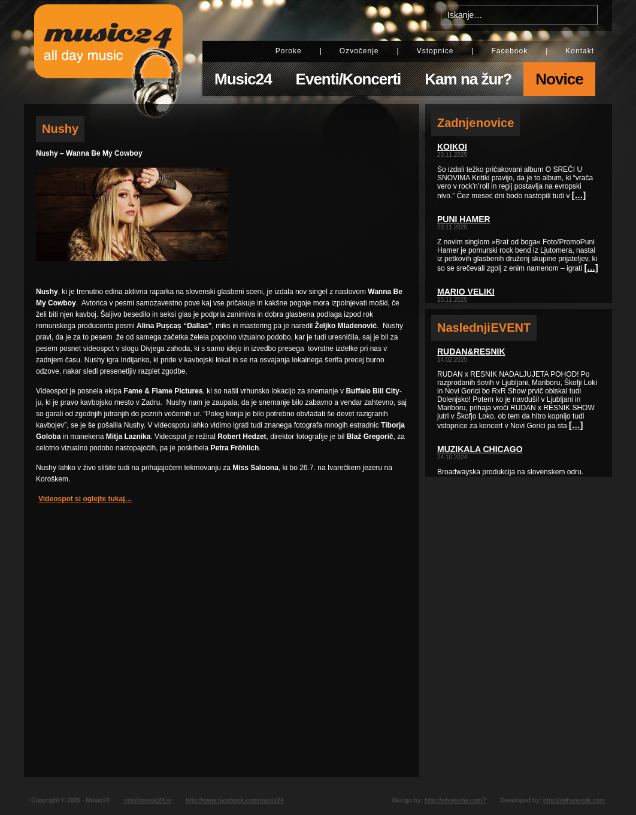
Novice (559, 79)
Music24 (243, 79)
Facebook (509, 51)
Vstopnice (435, 51)
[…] (579, 195)
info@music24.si (147, 800)
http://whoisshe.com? (455, 800)
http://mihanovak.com (574, 800)
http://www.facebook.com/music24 (235, 800)
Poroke (288, 51)
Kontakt (579, 51)
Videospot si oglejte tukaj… (85, 499)
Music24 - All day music (108, 52)
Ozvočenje (359, 51)
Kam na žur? (468, 79)
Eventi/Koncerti (348, 79)
